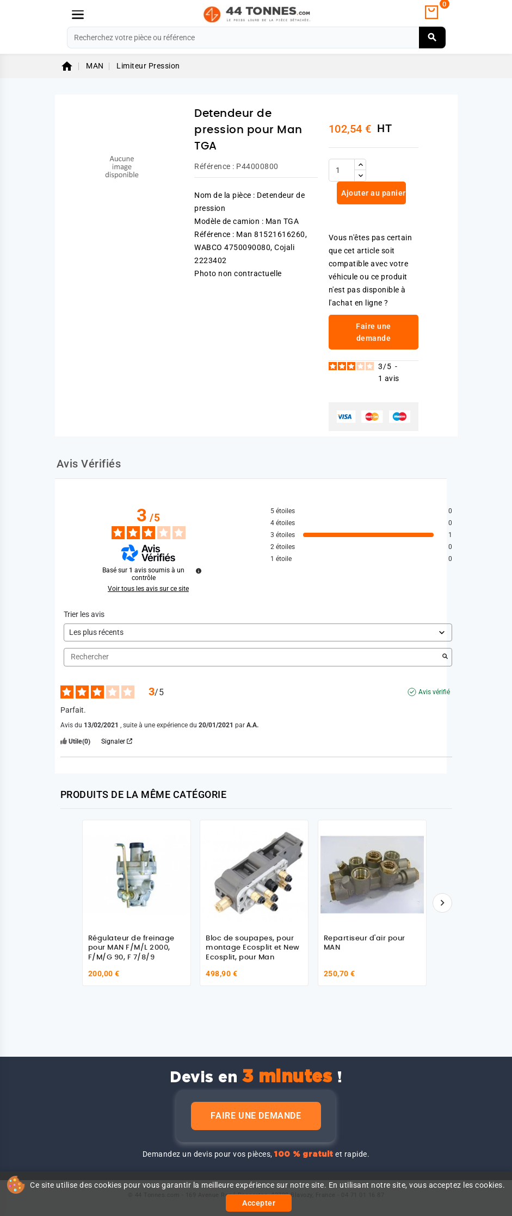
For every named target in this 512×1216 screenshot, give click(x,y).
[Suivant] (442, 903)
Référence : (214, 166)
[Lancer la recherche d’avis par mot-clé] (445, 657)
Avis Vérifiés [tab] (89, 463)
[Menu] (77, 14)
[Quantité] (342, 170)
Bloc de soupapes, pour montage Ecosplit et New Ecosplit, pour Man (253, 948)
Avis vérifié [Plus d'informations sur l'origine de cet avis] (434, 692)
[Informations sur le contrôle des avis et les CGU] (198, 570)
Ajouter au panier (373, 193)
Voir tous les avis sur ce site (148, 589)
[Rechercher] (256, 37)
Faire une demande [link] (373, 332)
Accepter (258, 1203)
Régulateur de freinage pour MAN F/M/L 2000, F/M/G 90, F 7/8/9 (131, 948)
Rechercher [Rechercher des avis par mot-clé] (252, 657)
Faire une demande (256, 1116)
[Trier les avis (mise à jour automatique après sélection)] (258, 632)
